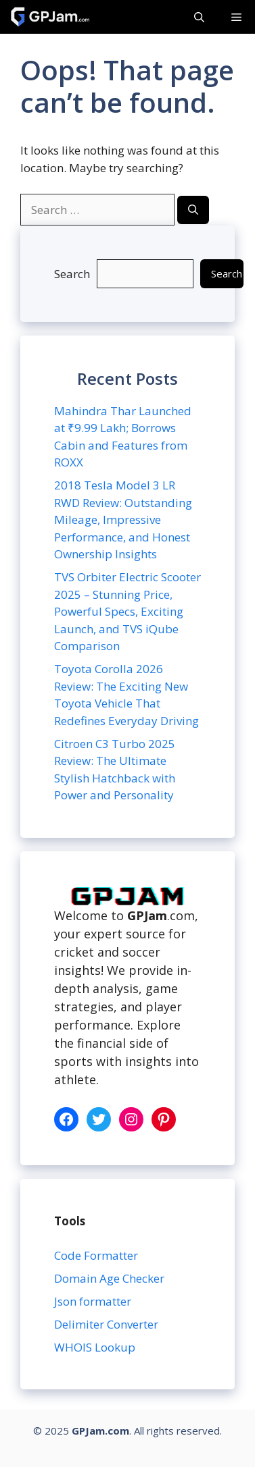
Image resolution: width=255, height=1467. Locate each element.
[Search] (193, 210)
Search (72, 274)
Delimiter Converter (107, 1324)
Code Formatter (96, 1255)
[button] (199, 17)
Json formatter (92, 1301)
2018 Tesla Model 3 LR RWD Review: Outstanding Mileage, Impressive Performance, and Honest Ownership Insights (123, 519)
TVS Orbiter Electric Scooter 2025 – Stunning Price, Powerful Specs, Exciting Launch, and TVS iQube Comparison (127, 611)
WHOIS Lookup (94, 1347)
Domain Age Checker (109, 1278)
